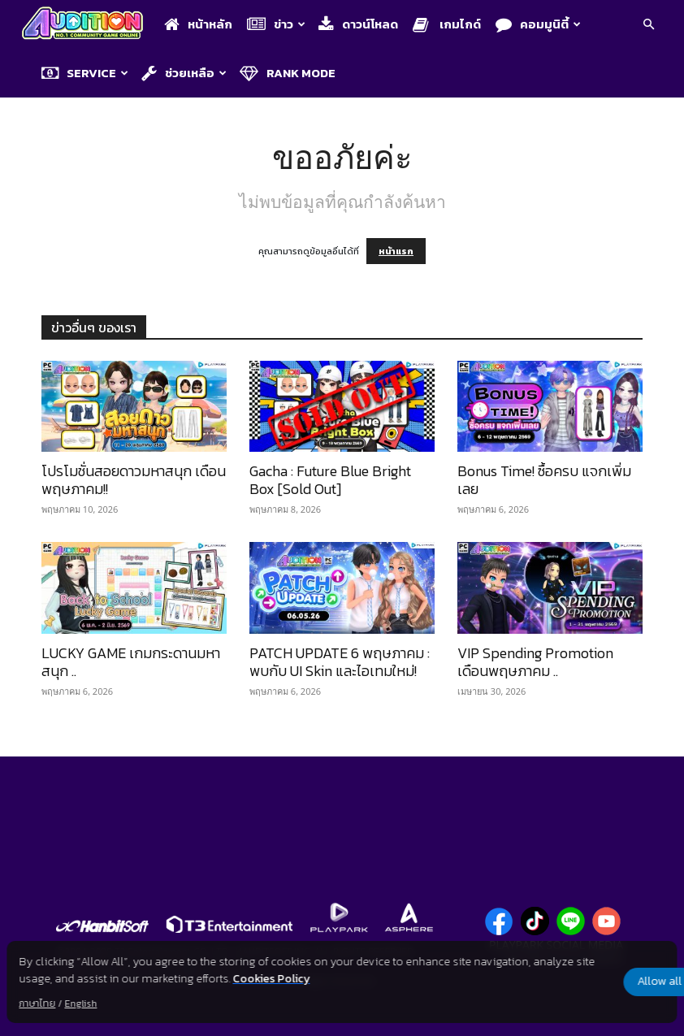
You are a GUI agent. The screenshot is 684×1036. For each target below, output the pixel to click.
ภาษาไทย (37, 1003)
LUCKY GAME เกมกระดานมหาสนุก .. (130, 662)
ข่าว (276, 24)
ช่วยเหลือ (184, 72)
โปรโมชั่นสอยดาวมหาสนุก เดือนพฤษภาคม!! (133, 480)
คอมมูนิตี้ (538, 24)
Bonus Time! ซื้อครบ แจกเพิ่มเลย (544, 480)
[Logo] (86, 25)
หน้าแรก (396, 251)
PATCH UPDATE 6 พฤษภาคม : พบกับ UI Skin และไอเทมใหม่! (339, 662)
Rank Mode (288, 72)
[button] (648, 26)
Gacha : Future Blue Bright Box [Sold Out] (330, 480)
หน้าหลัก (198, 24)
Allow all (592, 981)
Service (84, 72)
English (80, 1003)
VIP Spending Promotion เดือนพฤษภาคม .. (535, 662)
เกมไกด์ (447, 24)
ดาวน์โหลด (358, 24)
